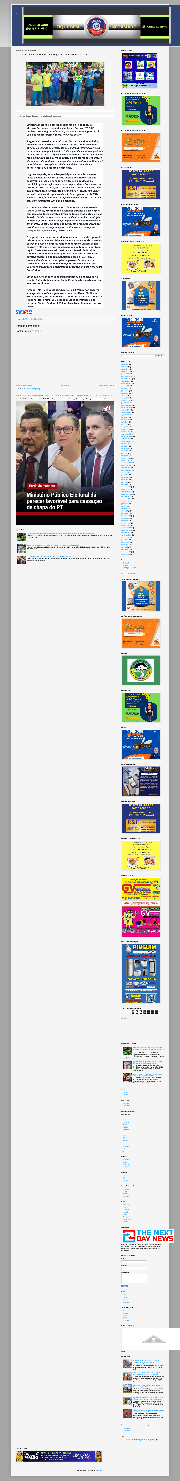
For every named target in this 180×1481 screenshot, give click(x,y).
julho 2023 (124, 446)
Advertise (126, 1302)
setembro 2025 (126, 383)
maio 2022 (124, 480)
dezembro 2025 (126, 376)
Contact (126, 1095)
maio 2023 (124, 451)
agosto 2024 (125, 415)
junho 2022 (125, 477)
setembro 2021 (126, 499)
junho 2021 (125, 506)
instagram (126, 1105)
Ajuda (125, 1138)
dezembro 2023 (126, 434)
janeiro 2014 (125, 525)
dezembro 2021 (126, 492)
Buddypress (127, 1219)
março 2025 (125, 398)
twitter (125, 1148)
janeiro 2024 (125, 431)
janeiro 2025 (125, 403)
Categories (127, 1217)
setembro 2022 (126, 470)
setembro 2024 (126, 412)
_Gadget (126, 1210)
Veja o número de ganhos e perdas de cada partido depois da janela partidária (53, 545)
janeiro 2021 (125, 518)
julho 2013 (124, 540)
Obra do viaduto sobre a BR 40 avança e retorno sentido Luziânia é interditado (146, 1373)
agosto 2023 (125, 443)
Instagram (126, 1430)
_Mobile (126, 1212)
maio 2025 (124, 393)
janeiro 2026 (125, 374)
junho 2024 (125, 419)
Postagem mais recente (24, 385)
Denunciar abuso (128, 574)
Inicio (125, 1120)
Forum (125, 1222)
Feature (125, 1207)
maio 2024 (124, 422)
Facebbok (126, 1428)
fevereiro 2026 (126, 371)
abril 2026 (124, 367)
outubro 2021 (125, 496)
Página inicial (65, 385)
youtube (126, 1151)
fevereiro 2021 (126, 516)
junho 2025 (125, 391)
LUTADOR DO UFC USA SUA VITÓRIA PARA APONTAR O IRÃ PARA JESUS (52, 556)
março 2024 (125, 427)
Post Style (126, 1205)
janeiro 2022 (125, 489)
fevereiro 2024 (126, 429)
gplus (125, 1191)
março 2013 (125, 549)
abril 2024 (124, 424)
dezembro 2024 (126, 405)
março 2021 (125, 513)
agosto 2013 (125, 537)
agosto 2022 (125, 472)
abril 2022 (124, 482)
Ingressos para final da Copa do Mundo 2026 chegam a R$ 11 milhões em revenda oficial (148, 1398)
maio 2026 (124, 364)
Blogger (99, 1470)
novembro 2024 (126, 407)
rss (124, 1310)
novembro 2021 (126, 494)
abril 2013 (124, 547)
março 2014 (125, 521)
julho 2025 (124, 388)
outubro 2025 (125, 381)
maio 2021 (124, 508)
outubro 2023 (125, 439)
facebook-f (126, 1160)
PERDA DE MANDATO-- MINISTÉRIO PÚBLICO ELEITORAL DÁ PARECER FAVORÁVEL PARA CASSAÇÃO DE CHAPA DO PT (64, 395)
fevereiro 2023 (126, 458)
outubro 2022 (125, 468)
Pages (125, 1214)
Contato (126, 1180)
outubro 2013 (125, 533)
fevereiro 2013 (126, 552)
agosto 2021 (125, 501)
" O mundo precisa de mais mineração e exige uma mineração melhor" (148, 1411)
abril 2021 (124, 511)
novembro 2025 (126, 379)
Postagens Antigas (129, 568)
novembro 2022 (126, 465)
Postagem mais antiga (106, 385)
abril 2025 (124, 395)
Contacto (126, 1140)
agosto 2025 (125, 386)
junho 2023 (125, 448)
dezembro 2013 (126, 528)
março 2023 (125, 456)
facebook (126, 1103)
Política (125, 565)
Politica (125, 1127)
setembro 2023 (126, 441)
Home (125, 1092)
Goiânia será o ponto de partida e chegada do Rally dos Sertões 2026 (148, 1386)
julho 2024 (124, 417)
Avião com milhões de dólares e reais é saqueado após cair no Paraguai (146, 1361)
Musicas (126, 1129)
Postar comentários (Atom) (31, 389)
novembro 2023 (126, 436)
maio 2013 (124, 545)
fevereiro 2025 (126, 400)
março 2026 (125, 369)
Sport (125, 1124)
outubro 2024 (125, 410)
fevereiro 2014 (126, 523)
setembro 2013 (126, 535)
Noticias (126, 1122)
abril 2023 (124, 453)
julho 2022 (124, 475)
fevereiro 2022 (126, 487)
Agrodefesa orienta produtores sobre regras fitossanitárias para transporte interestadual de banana (60, 533)
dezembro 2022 (126, 463)
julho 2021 (124, 504)
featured (126, 563)
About (125, 1297)
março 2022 (125, 484)
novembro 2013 (126, 530)
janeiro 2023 (125, 460)
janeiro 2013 (125, 554)
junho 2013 (125, 542)
